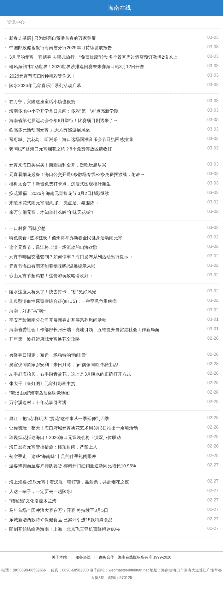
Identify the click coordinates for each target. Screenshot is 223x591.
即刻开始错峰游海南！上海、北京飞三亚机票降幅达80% (64, 529)
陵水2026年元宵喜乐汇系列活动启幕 (45, 85)
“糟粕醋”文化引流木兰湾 (32, 500)
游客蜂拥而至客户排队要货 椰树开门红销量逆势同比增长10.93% (72, 465)
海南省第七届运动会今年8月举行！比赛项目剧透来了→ (63, 120)
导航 (7, 8)
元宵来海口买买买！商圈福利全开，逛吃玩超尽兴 (57, 164)
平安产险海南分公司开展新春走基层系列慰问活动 (57, 320)
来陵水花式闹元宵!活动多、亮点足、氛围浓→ (54, 202)
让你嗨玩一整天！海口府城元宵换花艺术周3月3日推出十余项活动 (73, 427)
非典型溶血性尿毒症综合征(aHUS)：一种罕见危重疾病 (63, 301)
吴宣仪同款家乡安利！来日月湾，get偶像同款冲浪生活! (63, 364)
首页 (215, 8)
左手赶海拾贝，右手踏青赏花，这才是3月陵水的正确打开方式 (70, 374)
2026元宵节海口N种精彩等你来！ (42, 76)
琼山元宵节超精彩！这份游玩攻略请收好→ (51, 275)
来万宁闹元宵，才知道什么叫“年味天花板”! (51, 212)
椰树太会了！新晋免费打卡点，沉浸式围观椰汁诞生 (60, 183)
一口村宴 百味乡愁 (27, 228)
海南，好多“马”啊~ (27, 310)
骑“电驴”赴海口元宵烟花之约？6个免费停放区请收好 (60, 148)
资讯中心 (16, 22)
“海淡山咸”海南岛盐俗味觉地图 (39, 392)
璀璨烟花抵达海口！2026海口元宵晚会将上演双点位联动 (64, 437)
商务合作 (106, 557)
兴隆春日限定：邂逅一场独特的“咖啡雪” (48, 355)
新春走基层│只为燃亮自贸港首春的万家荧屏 (52, 38)
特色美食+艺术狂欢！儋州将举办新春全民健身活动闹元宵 (65, 237)
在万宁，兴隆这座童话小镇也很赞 (42, 101)
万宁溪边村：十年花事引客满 (38, 402)
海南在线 (119, 8)
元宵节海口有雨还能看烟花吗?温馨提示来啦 (52, 266)
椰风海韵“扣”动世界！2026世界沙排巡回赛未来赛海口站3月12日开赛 (76, 66)
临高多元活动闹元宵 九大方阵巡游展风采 (49, 129)
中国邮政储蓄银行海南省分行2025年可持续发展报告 (60, 47)
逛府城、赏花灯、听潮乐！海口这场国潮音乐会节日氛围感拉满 (71, 139)
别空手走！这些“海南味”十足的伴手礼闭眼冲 (52, 456)
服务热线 (83, 557)
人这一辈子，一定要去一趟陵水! (40, 491)
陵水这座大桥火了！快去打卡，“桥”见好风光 (52, 291)
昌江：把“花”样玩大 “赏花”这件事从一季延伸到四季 (59, 418)
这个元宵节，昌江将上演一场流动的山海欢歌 (53, 247)
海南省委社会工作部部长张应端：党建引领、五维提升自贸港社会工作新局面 (84, 329)
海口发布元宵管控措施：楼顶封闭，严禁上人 (53, 446)
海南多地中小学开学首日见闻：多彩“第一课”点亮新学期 (63, 111)
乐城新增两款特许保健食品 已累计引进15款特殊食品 (60, 519)
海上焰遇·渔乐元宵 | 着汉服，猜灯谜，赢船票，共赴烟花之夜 (69, 481)
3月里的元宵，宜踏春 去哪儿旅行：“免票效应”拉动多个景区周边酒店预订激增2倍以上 (93, 57)
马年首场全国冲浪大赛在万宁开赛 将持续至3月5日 (58, 510)
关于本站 (59, 557)
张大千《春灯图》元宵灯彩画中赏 (42, 383)
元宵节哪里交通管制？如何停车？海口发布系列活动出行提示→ (71, 256)
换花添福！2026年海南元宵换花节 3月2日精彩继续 (59, 193)
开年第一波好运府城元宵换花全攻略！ (46, 339)
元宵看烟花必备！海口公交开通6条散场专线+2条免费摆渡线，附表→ (77, 174)
